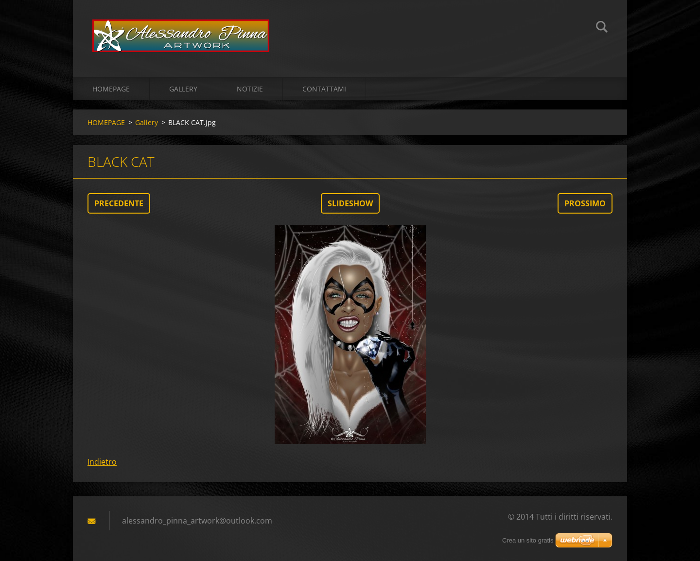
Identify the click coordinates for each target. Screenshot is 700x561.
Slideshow (350, 203)
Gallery (183, 88)
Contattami (324, 88)
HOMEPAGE (111, 88)
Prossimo (585, 203)
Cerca (602, 28)
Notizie (250, 88)
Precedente (118, 203)
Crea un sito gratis (528, 540)
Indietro (102, 461)
